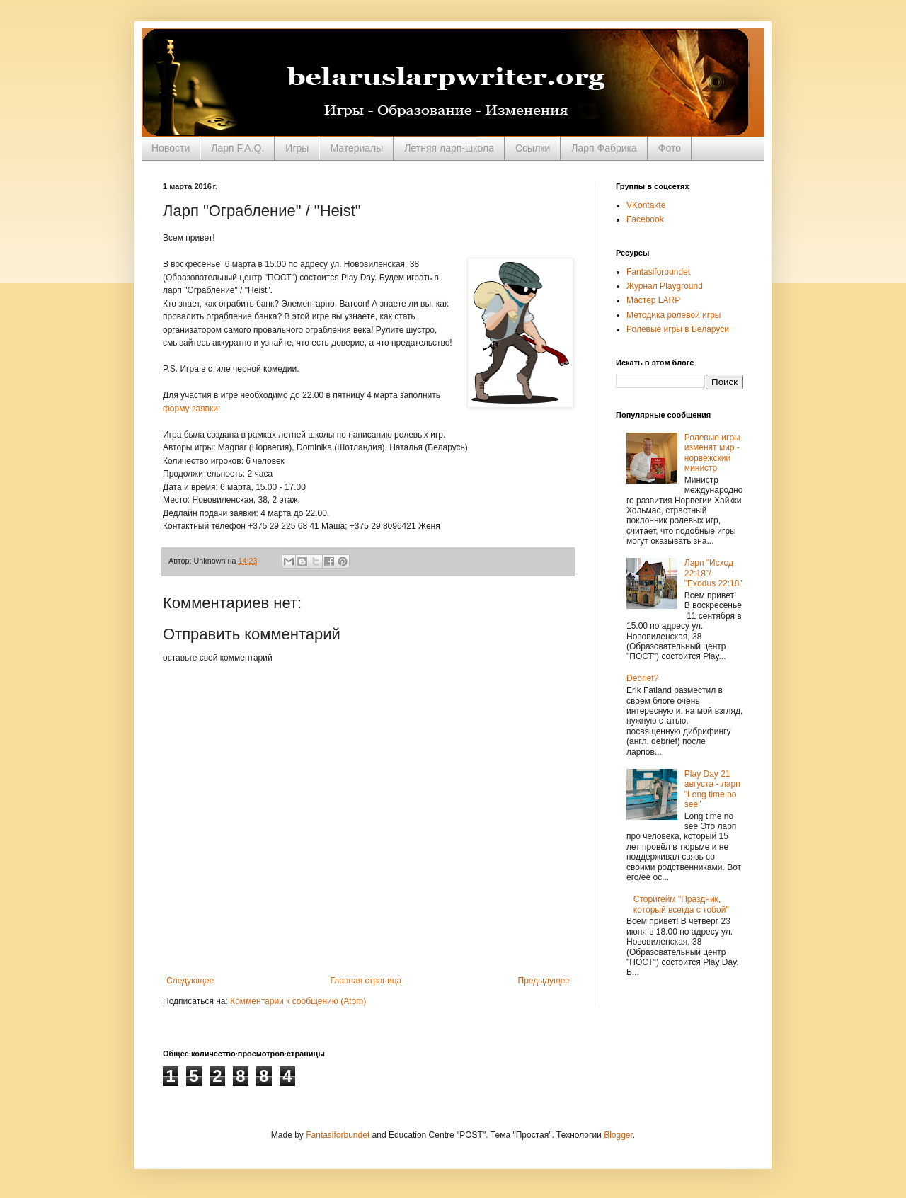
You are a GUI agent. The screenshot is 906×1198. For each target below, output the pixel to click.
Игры (297, 148)
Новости (170, 148)
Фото (669, 148)
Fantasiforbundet (658, 272)
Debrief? (642, 678)
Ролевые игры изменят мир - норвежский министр (712, 453)
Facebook (645, 219)
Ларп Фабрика (604, 148)
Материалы (356, 148)
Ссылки (532, 148)
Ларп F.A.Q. (237, 148)
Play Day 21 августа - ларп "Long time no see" (712, 789)
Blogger (618, 1135)
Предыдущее (544, 981)
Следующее (190, 981)
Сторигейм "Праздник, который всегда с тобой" (681, 904)
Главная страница (366, 981)
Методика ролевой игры (673, 315)
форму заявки (190, 408)
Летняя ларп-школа (449, 148)
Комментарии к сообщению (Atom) (298, 1001)
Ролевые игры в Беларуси (677, 329)
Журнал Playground (664, 286)
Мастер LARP (653, 300)
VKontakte (645, 205)
